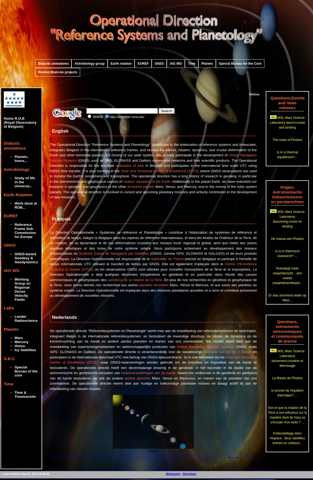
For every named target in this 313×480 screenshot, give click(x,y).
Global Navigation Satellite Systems (205, 347)
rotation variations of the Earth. (147, 181)
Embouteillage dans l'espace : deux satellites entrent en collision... (287, 438)
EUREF (143, 63)
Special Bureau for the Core (240, 63)
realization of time (129, 166)
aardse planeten (138, 378)
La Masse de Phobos (287, 378)
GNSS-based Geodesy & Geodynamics (26, 258)
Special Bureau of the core (26, 371)
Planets (207, 63)
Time (191, 63)
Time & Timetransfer (25, 395)
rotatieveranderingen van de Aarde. (148, 373)
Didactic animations (53, 63)
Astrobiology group (89, 63)
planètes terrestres (154, 285)
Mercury (21, 342)
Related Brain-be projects (57, 72)
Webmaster (173, 473)
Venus (20, 346)
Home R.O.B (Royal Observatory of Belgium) (20, 116)
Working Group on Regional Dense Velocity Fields (22, 289)
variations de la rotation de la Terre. (135, 280)
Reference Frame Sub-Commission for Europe (25, 231)
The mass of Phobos (287, 140)
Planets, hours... (21, 159)
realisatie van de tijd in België (227, 352)
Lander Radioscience (26, 319)
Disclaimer (189, 473)
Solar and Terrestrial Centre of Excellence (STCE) (160, 171)
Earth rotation (121, 63)
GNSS (159, 63)
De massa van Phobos (287, 239)
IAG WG (176, 63)
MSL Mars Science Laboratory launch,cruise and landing (287, 122)
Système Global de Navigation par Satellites (114, 253)
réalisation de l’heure (167, 259)
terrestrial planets (140, 187)
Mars (19, 338)
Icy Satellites (25, 350)
